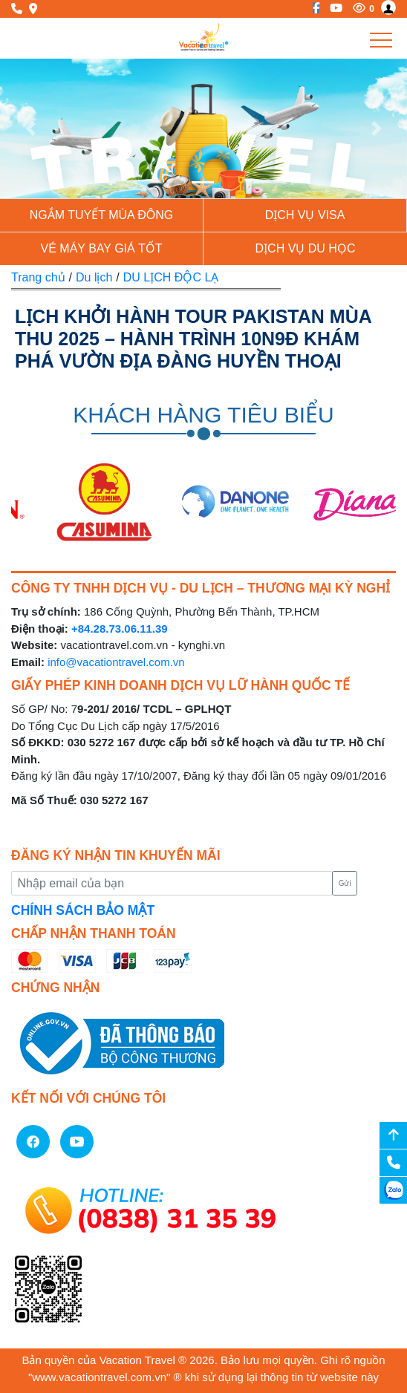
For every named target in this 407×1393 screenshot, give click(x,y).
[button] (30, 128)
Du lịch (94, 277)
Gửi (345, 883)
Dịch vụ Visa (305, 215)
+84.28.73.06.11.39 (119, 628)
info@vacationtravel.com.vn (116, 662)
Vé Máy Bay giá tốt (102, 248)
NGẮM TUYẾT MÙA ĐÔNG (102, 215)
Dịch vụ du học (305, 248)
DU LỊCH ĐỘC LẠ (170, 277)
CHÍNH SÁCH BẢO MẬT (82, 910)
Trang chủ (38, 277)
